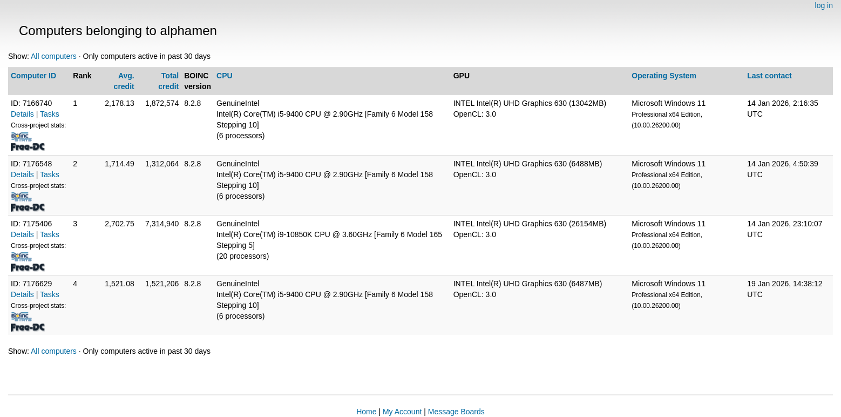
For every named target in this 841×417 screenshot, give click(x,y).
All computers (54, 56)
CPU (224, 75)
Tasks (49, 114)
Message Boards (456, 411)
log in (824, 5)
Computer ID (33, 75)
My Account (402, 411)
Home (366, 411)
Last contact (769, 75)
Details (22, 114)
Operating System (664, 75)
